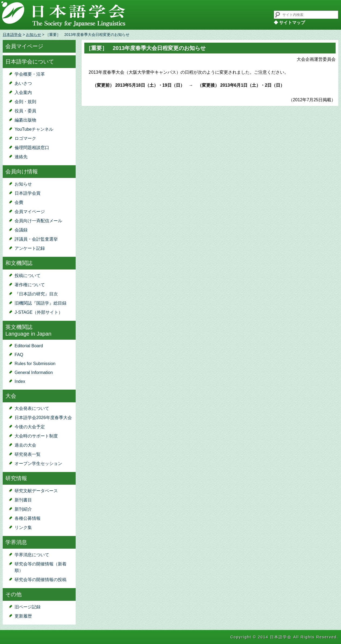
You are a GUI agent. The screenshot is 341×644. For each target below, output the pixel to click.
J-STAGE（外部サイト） (39, 312)
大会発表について (32, 408)
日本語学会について (29, 62)
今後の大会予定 (30, 426)
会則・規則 (25, 101)
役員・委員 (25, 111)
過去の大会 (25, 445)
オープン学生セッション (38, 463)
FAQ (19, 354)
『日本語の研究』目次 (36, 294)
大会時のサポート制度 (36, 436)
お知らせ (33, 34)
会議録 (21, 230)
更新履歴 (23, 616)
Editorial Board (29, 345)
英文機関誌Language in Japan (28, 330)
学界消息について (32, 554)
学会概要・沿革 (30, 74)
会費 (19, 202)
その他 (13, 594)
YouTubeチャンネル (34, 129)
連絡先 (21, 156)
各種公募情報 (28, 518)
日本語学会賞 (28, 193)
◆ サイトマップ (289, 22)
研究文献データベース (36, 490)
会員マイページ (24, 46)
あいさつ (23, 83)
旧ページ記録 (28, 607)
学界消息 (16, 542)
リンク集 (23, 527)
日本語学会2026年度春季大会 (43, 417)
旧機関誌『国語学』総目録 (40, 303)
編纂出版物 (25, 120)
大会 (10, 396)
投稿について (28, 275)
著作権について (30, 284)
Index (20, 381)
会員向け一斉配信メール (38, 220)
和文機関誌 (18, 263)
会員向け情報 (21, 171)
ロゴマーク (25, 138)
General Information (34, 372)
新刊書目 (23, 500)
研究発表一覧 (28, 454)
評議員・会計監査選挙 (36, 239)
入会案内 (23, 92)
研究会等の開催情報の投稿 (40, 579)
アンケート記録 (30, 248)
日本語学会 (12, 34)
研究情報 (16, 478)
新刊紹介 (23, 509)
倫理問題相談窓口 (32, 147)
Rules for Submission (35, 363)
